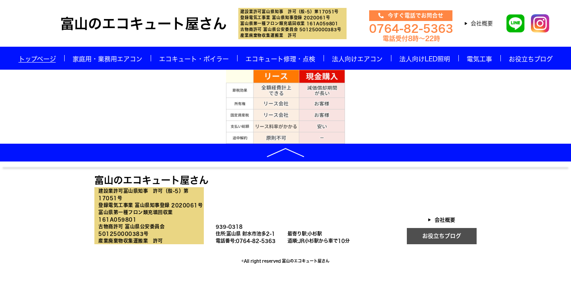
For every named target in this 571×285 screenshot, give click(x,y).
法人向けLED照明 (424, 59)
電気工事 (479, 59)
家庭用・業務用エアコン (107, 59)
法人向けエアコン (357, 59)
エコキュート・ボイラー (194, 59)
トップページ (37, 59)
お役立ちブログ (531, 59)
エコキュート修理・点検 (280, 59)
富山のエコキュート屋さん (143, 23)
